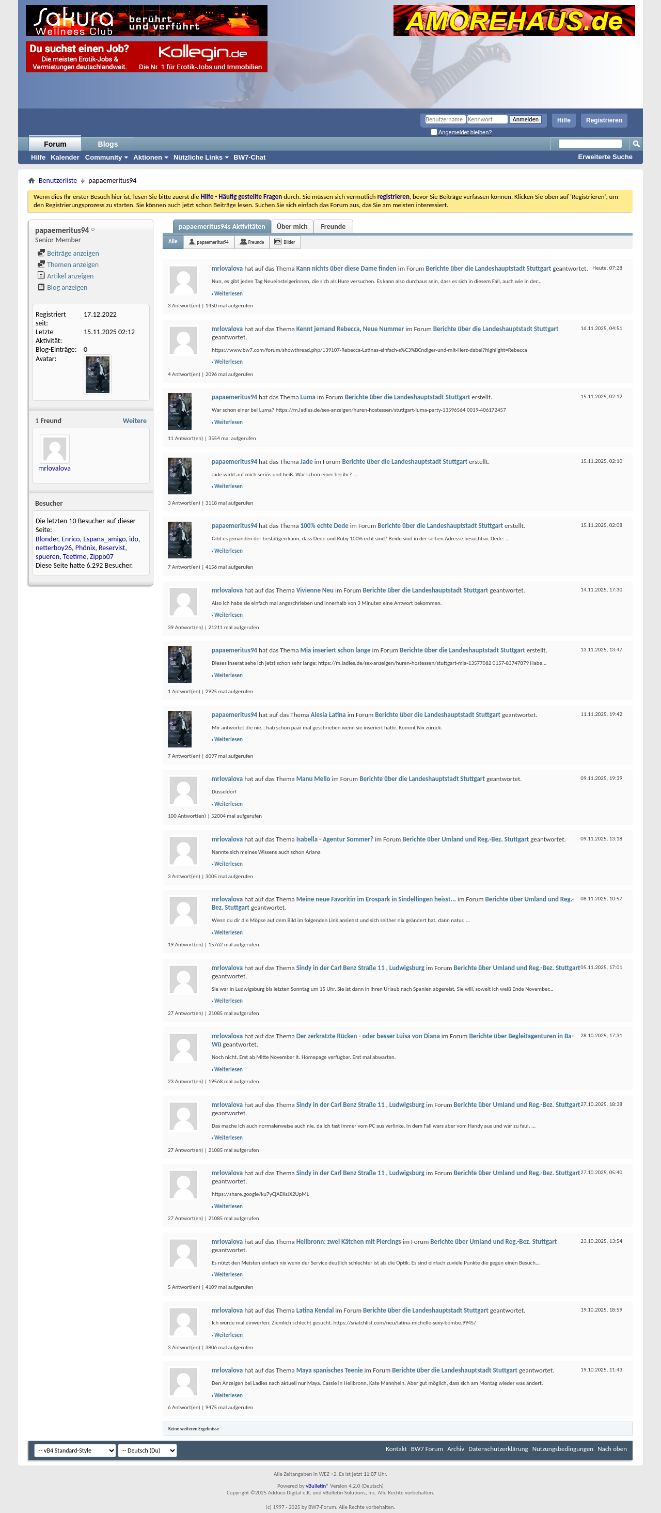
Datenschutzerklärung (498, 1449)
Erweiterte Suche (605, 157)
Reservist (112, 547)
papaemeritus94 (213, 242)
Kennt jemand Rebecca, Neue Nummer (350, 329)
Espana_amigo (104, 539)
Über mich (292, 226)
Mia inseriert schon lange (336, 650)
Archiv (455, 1449)
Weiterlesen (228, 293)
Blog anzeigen (62, 287)
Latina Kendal (315, 1310)
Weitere (135, 420)
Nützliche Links (198, 157)
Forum (55, 144)
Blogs (108, 144)
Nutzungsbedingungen (563, 1449)
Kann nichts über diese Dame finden (346, 268)
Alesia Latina (328, 715)
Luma (308, 397)
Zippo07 (102, 556)
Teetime (74, 556)
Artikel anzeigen (65, 276)
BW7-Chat (249, 157)
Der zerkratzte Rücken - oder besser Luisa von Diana (368, 1036)
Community (103, 157)
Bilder (289, 242)
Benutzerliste (58, 180)
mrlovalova (54, 468)
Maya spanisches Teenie (329, 1370)
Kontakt (396, 1449)
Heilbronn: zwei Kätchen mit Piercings (348, 1241)
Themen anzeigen (68, 264)
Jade (307, 461)
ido (133, 539)
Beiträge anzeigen (68, 253)
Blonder (47, 539)
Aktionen (147, 157)
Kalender (65, 157)
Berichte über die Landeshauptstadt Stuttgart (488, 268)
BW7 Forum (427, 1449)
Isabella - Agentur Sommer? (334, 839)
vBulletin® (317, 1486)
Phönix (85, 547)
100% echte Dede (325, 525)
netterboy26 (54, 547)
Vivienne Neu (315, 590)
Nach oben (612, 1449)
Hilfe (564, 120)
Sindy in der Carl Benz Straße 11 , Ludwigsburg (360, 968)
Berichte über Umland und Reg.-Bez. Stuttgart (465, 839)
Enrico (70, 539)
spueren (47, 556)
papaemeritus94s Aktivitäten (222, 226)
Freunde (333, 226)
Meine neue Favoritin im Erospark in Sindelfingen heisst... (376, 899)
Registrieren (604, 120)
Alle (173, 241)
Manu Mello (313, 779)
